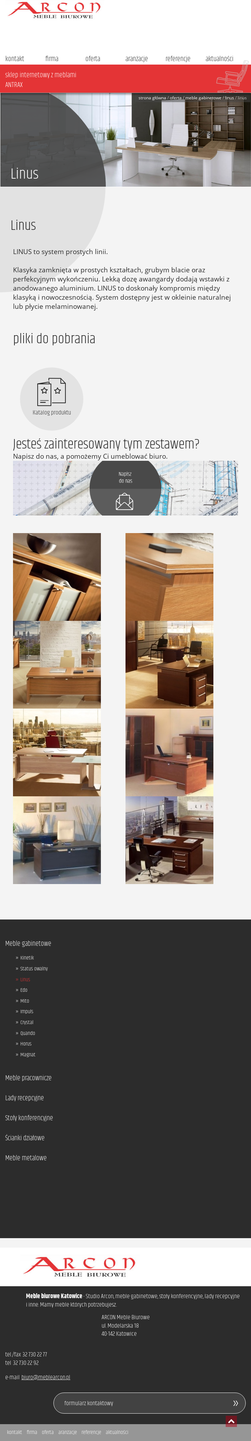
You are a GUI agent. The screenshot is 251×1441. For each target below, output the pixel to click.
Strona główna (152, 98)
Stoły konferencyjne (29, 1118)
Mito (24, 1001)
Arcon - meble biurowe (125, 10)
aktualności (219, 59)
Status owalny (34, 969)
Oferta (176, 98)
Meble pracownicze (28, 1078)
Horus (26, 1044)
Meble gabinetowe (203, 98)
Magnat (28, 1055)
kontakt (14, 59)
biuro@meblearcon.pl (45, 1377)
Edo (23, 990)
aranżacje (136, 59)
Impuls (26, 1012)
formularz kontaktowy (88, 1403)
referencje (178, 59)
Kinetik (27, 958)
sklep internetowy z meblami (128, 80)
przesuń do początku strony (231, 1421)
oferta (92, 59)
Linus (229, 98)
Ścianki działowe (25, 1138)
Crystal (26, 1023)
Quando (27, 1033)
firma (51, 59)
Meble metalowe (26, 1158)
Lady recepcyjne (24, 1098)
